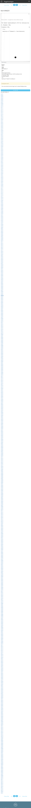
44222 (2, 256)
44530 (2, 670)
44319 (2, 387)
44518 (2, 654)
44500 (2, 630)
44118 (2, 117)
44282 (2, 337)
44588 (2, 748)
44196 (2, 221)
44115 (2, 112)
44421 (2, 524)
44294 (2, 353)
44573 (2, 728)
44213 (2, 244)
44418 (2, 520)
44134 (2, 138)
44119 (2, 118)
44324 (2, 393)
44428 (2, 533)
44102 (2, 95)
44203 (2, 231)
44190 (2, 213)
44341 (2, 416)
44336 (2, 410)
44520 (2, 657)
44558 (2, 708)
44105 (2, 99)
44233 (2, 271)
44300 (2, 361)
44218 (2, 251)
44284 (2, 340)
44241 (2, 282)
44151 (2, 161)
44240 (2, 281)
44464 (2, 582)
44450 (2, 563)
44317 (2, 384)
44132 (2, 135)
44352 (2, 431)
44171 (2, 188)
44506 (2, 638)
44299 (2, 360)
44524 (2, 662)
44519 (2, 655)
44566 (2, 719)
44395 (2, 489)
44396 (2, 490)
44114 (2, 111)
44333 (2, 405)
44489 (2, 615)
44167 (2, 182)
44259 (2, 306)
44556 (2, 705)
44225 (2, 260)
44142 (2, 149)
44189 (2, 212)
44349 (2, 427)
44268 (2, 318)
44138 (2, 143)
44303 (2, 365)
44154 (2, 165)
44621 (2, 793)
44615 (2, 784)
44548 (2, 694)
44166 (2, 181)
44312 (2, 377)
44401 (2, 497)
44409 (2, 508)
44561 (2, 712)
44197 (2, 223)
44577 (2, 733)
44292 (2, 350)
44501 (2, 631)
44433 (2, 540)
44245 (2, 287)
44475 (2, 596)
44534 (2, 676)
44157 (2, 169)
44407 (2, 505)
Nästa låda (24, 5)
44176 (2, 195)
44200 (2, 227)
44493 (2, 621)
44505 (2, 637)
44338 (2, 412)
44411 (2, 510)
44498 (2, 627)
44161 (2, 174)
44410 (2, 509)
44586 (2, 746)
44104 (2, 98)
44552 (2, 700)
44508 (2, 641)
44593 (2, 755)
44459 (2, 575)
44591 (2, 752)
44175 (2, 193)
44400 (2, 496)
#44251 (2, 295)
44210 (2, 240)
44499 (2, 629)
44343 (2, 419)
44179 (2, 198)
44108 (2, 103)
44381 (2, 470)
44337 (2, 411)
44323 (2, 392)
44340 (2, 415)
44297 (2, 357)
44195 (2, 220)
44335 (2, 408)
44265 (2, 314)
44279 (2, 333)
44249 (2, 293)
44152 (2, 162)
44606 (2, 772)
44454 (2, 568)
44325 (2, 395)
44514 (2, 649)
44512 (2, 646)
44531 (2, 672)
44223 (2, 258)
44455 (2, 569)
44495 (2, 623)
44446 (2, 557)
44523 (2, 661)
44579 (2, 736)
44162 (2, 176)
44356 (2, 436)
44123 (2, 123)
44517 (2, 653)
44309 (2, 373)
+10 (20, 5)
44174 (2, 192)
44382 (2, 471)
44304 (2, 367)
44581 (2, 739)
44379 (2, 467)
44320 (2, 388)
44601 (2, 766)
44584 (2, 743)
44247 (2, 290)
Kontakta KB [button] (15, 90)
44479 (2, 602)
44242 (2, 283)
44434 (2, 541)
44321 (2, 389)
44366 (2, 450)
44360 (2, 442)
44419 (2, 521)
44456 (2, 571)
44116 (2, 114)
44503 (2, 634)
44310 (2, 375)
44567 (2, 720)
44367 (2, 451)
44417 (2, 518)
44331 (2, 403)
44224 (2, 259)
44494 (2, 622)
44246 (2, 289)
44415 (2, 516)
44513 (2, 647)
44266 (2, 315)
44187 (2, 209)
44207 (2, 236)
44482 (2, 606)
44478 (2, 600)
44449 (2, 561)
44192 (2, 216)
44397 (2, 492)
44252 (2, 297)
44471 (2, 591)
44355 (2, 435)
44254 (2, 299)
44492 (2, 619)
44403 (2, 500)
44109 (2, 104)
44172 (2, 189)
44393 (2, 486)
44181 (2, 201)
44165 (2, 180)
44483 (2, 607)
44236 (2, 275)
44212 (2, 243)
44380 (2, 469)
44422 (2, 525)
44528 (2, 668)
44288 (2, 345)
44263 (2, 311)
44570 (2, 724)
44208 (2, 238)
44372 (2, 458)
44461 (2, 578)
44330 (2, 401)
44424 (2, 528)
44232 (2, 270)
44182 (2, 203)
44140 (2, 146)
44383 (2, 473)
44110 (2, 106)
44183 (2, 204)
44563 (2, 715)
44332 (2, 404)
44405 (2, 502)
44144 (2, 151)
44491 (2, 618)
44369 (2, 454)
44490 (2, 616)
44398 (2, 493)
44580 (2, 737)
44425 (2, 529)
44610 (2, 778)
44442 (2, 552)
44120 (2, 119)
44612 (2, 780)
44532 (2, 673)
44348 (2, 426)
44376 (2, 463)
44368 (2, 453)
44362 (2, 444)
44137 (2, 142)
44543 (2, 688)
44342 (2, 418)
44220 (2, 254)
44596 (2, 759)
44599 (2, 763)
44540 (2, 684)
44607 (2, 774)
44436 (2, 544)
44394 (2, 487)
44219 (2, 252)
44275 (2, 328)
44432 (2, 539)
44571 (2, 725)
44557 (2, 707)
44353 (2, 432)
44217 (2, 250)
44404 (2, 501)
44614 (2, 783)
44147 (2, 155)
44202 (2, 229)
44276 (2, 329)
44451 (2, 564)
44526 (2, 665)
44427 (2, 532)
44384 (2, 474)
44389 (2, 481)
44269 (2, 319)
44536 (2, 678)
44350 (2, 428)
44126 (2, 127)
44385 (2, 475)
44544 (2, 689)
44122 (2, 122)
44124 (2, 125)
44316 (2, 383)
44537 (2, 680)
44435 (2, 543)
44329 (2, 400)
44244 (2, 286)
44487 (2, 612)
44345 (2, 422)
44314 (2, 380)
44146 (2, 154)
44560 (2, 711)
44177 (2, 196)
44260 (2, 307)
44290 (2, 348)
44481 (2, 604)
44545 (2, 690)
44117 (2, 115)
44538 (2, 681)
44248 (2, 291)
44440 (2, 549)
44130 (2, 133)
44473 (2, 594)
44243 (2, 285)
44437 (2, 545)
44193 (2, 217)
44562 (2, 713)
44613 (2, 782)
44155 (2, 166)
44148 (2, 157)
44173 (2, 190)
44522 (2, 659)
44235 (2, 274)
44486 (2, 611)
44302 (2, 364)
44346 (2, 423)
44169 (2, 185)
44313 (2, 379)
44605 (2, 771)
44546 (2, 692)
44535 (2, 677)
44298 (2, 358)
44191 (2, 215)
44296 (2, 356)
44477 (2, 599)
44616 (2, 786)
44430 (2, 536)
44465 (2, 583)
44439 (2, 548)
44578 (2, 735)
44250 (2, 294)
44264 (2, 313)
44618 (2, 789)
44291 (2, 349)
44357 (2, 438)
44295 (2, 354)
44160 (2, 173)
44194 (2, 219)
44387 (2, 478)
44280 (2, 334)
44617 (2, 787)
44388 (2, 479)
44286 (2, 342)
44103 (2, 96)
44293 (2, 352)
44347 (2, 424)
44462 (2, 579)
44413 (2, 513)
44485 (2, 610)
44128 (2, 130)
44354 (2, 434)
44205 (2, 233)
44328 (2, 399)
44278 (2, 332)
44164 (2, 178)
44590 (2, 751)
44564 (2, 716)
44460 (2, 576)
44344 (2, 420)
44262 (2, 310)
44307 (2, 371)
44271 (2, 322)
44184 (2, 205)
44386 (2, 477)
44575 (2, 731)
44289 (2, 346)
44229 (2, 266)
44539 (2, 682)
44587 (2, 747)
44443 (2, 553)
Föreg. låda (6, 5)
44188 (2, 211)
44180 (2, 200)
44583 (2, 741)
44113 (2, 110)
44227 (2, 263)
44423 (2, 526)
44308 (2, 372)
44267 (2, 317)
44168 (2, 184)
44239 (2, 279)
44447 (2, 559)
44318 (2, 385)
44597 (2, 760)
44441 (2, 551)
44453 (2, 567)
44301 (2, 362)
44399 (2, 494)
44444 (2, 555)
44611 (2, 779)
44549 (2, 696)
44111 (2, 107)
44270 (2, 321)
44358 (2, 439)
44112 (2, 108)
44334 (2, 407)
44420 (2, 522)
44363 (2, 446)
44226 (2, 262)
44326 (2, 396)
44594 (2, 756)
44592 (2, 754)
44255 (2, 301)
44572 (2, 727)
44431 (2, 537)
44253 (2, 298)
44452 (2, 565)
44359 (2, 440)
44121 (2, 121)
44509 (2, 642)
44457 (2, 572)
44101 (2, 94)
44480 (2, 603)
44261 (2, 309)
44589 (2, 750)
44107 (2, 102)
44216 (2, 248)
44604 (2, 770)
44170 (2, 186)
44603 (2, 768)
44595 (2, 758)
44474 (2, 595)
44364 (2, 447)
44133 (2, 137)
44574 (2, 729)
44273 (2, 325)
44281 (2, 336)
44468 (2, 587)
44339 (2, 414)
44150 (2, 160)
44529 (2, 669)
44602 (2, 767)
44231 (2, 268)
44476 (2, 598)
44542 (2, 686)
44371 (2, 457)
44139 (2, 145)
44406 (2, 504)
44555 (2, 704)
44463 (2, 580)
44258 (2, 305)
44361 (2, 443)
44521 (2, 658)
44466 (2, 584)
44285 (2, 341)
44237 (2, 276)
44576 (2, 732)
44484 (2, 608)
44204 (2, 232)
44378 (2, 466)
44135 (2, 139)
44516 (2, 651)
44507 (2, 639)
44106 (2, 100)
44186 (2, 208)
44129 (2, 131)
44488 (2, 614)
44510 (2, 643)
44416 (2, 517)
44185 (2, 207)
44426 (2, 530)
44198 (2, 224)
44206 (2, 235)
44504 (2, 635)
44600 (2, 764)
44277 (2, 330)
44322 (2, 391)
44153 (2, 164)
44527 (2, 666)
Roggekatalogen (9, 1)
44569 (2, 723)
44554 (2, 703)
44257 (2, 303)
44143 (2, 150)
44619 (2, 790)
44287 (2, 344)
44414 (2, 514)
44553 (2, 701)
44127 (2, 129)
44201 (2, 228)
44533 (2, 674)
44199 (2, 225)
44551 (2, 698)
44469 (2, 588)
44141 (2, 147)
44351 (2, 430)
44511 (2, 645)
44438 (2, 547)
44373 (2, 459)
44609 (2, 776)
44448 (2, 560)
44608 (2, 775)
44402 (2, 498)
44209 (2, 239)
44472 (2, 592)
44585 (2, 744)
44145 (2, 153)
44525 (2, 664)
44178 (2, 197)
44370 (2, 455)
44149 (2, 158)
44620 (2, 791)
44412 (2, 512)
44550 (2, 697)
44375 (2, 462)
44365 (2, 449)
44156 (2, 168)
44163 (2, 177)
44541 (2, 685)
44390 (2, 482)
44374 (2, 461)
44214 (2, 246)
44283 (2, 338)
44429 (2, 535)
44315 (2, 381)
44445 (2, 556)
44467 (2, 586)
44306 (2, 369)
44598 (2, 762)
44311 (2, 376)
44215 (2, 247)
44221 (2, 255)
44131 (2, 134)
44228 (2, 264)
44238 (2, 278)
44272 (2, 324)
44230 (2, 267)
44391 (2, 483)
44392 (2, 485)
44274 (2, 326)
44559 (2, 709)
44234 (2, 272)
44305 (2, 368)
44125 (2, 126)
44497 (2, 626)
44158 (2, 170)
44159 (2, 172)
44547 (2, 693)
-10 (11, 5)
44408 (2, 506)
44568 (2, 721)
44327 (2, 397)
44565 (2, 717)
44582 (2, 740)
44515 (2, 650)
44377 (2, 465)
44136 (2, 141)
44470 (2, 590)
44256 (2, 302)
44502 (2, 633)
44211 (2, 241)
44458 (2, 573)
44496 (2, 625)
